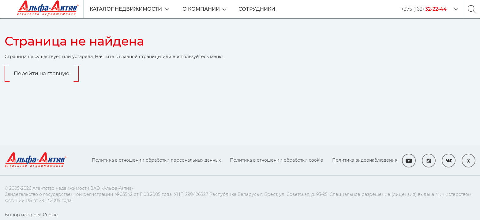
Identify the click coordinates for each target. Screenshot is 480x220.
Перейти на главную (41, 73)
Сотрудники (256, 9)
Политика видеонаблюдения (364, 160)
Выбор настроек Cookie (31, 215)
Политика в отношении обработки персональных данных (156, 160)
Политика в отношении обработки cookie (276, 160)
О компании (201, 9)
